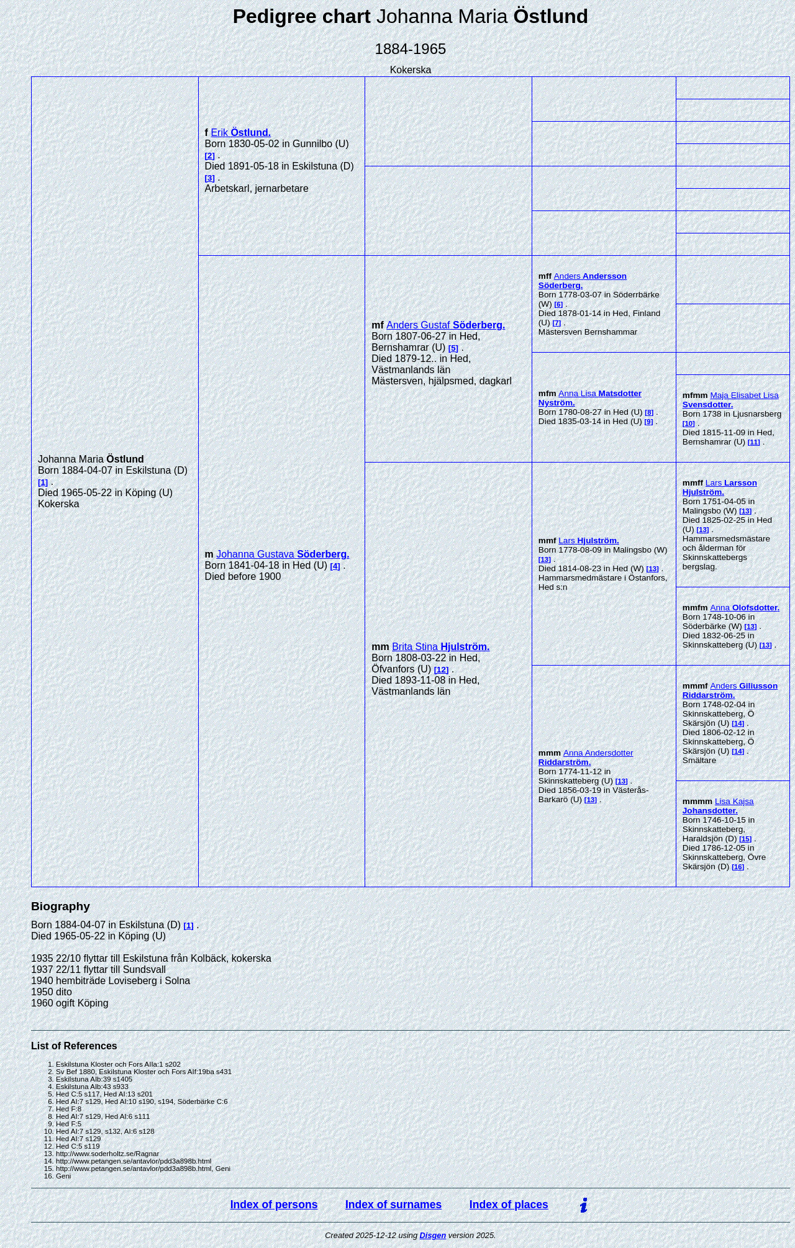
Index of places (509, 1204)
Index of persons (274, 1204)
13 (545, 559)
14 (738, 723)
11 (754, 442)
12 (441, 669)
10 (689, 423)
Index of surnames (393, 1204)
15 (746, 839)
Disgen (433, 1235)
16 (738, 866)
